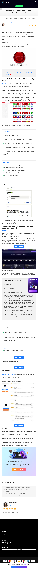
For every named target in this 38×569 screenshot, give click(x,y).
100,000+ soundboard (19, 283)
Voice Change (9, 18)
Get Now (33, 290)
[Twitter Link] (10, 543)
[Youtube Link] (3, 543)
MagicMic (4, 230)
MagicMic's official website (8, 374)
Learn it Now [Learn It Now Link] (19, 549)
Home (4, 18)
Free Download (19, 469)
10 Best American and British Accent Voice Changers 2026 (17, 487)
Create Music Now (19, 5)
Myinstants (4, 83)
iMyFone (10, 2)
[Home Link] (8, 524)
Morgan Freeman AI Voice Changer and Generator (16, 495)
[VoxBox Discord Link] (5, 543)
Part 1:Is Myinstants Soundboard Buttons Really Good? (17, 71)
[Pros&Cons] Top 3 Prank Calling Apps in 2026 (14, 493)
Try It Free (19, 246)
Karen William (10, 23)
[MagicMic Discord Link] (8, 543)
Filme (5, 2)
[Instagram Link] (13, 543)
